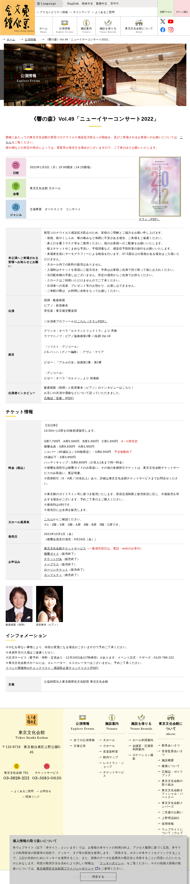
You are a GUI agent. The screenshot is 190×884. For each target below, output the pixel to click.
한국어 (114, 3)
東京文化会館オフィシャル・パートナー (172, 794)
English (73, 3)
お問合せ (45, 791)
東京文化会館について (139, 30)
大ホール (109, 740)
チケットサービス (113, 774)
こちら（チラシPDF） (92, 321)
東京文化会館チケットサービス (65, 548)
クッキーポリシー (112, 863)
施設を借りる (108, 30)
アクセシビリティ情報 (54, 12)
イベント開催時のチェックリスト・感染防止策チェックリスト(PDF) (52, 668)
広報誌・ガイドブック (172, 773)
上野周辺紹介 (171, 818)
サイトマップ (81, 12)
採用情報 (168, 823)
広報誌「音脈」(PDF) (59, 398)
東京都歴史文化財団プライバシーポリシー (67, 868)
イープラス (51, 564)
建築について (171, 766)
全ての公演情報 (84, 740)
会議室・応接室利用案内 (143, 747)
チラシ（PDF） (149, 219)
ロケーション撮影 (143, 756)
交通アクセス (166, 12)
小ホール (109, 745)
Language (48, 3)
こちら (48, 519)
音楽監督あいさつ (172, 752)
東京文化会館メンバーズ (172, 804)
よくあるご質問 (105, 12)
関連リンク (33, 796)
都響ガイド (51, 553)
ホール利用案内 (143, 740)
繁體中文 (101, 3)
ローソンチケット (56, 569)
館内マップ (110, 757)
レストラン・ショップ (113, 764)
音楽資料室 (110, 751)
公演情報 (64, 30)
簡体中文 (87, 3)
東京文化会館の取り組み (172, 782)
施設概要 (168, 760)
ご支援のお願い (172, 812)
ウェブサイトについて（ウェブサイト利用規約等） (172, 835)
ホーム (43, 30)
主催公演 (80, 745)
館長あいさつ (171, 745)
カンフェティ (53, 575)
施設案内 (86, 30)
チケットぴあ (53, 559)
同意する (98, 876)
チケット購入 (182, 12)
